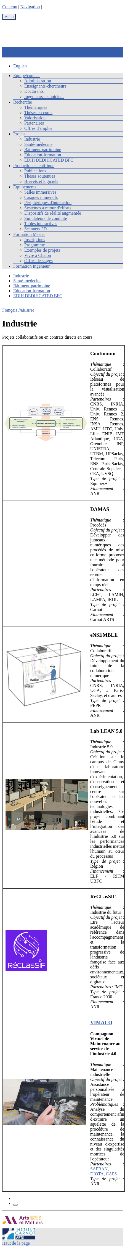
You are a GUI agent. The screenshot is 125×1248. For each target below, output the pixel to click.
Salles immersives (40, 192)
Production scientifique (33, 165)
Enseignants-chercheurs (45, 86)
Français (9, 310)
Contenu (9, 6)
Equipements (24, 187)
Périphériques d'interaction (47, 202)
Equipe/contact (26, 75)
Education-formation (42, 154)
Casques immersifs (41, 197)
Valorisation (35, 117)
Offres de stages (38, 260)
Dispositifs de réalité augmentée (52, 213)
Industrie (32, 139)
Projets (19, 133)
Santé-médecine (38, 144)
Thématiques (35, 107)
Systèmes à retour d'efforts (47, 208)
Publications (35, 170)
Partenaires (34, 123)
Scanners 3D (35, 229)
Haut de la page (16, 1243)
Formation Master (29, 234)
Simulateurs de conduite (45, 218)
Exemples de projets (42, 250)
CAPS (111, 1173)
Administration (37, 80)
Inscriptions (34, 239)
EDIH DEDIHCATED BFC (48, 160)
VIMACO (101, 1022)
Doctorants (34, 91)
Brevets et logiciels (41, 181)
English (20, 66)
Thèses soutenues (39, 176)
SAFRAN (99, 1169)
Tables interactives (40, 223)
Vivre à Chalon (37, 255)
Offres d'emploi (38, 128)
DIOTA (96, 1173)
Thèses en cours (38, 112)
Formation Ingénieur (31, 266)
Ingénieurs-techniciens (44, 96)
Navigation (30, 6)
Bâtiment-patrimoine (42, 149)
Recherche (22, 102)
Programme (34, 245)
